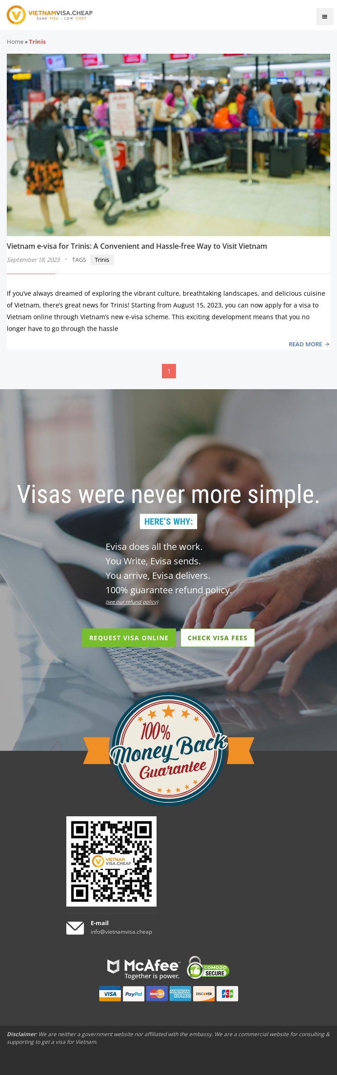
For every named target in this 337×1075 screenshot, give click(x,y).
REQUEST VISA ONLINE (129, 637)
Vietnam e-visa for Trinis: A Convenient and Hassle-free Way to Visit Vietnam (137, 246)
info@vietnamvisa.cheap (121, 931)
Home (15, 41)
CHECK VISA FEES (218, 637)
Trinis (102, 260)
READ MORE (305, 344)
